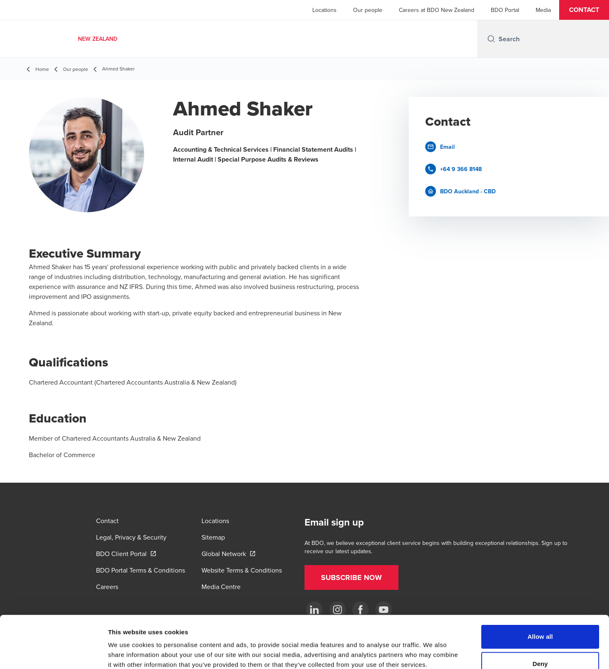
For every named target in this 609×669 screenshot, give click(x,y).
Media (543, 10)
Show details (432, 652)
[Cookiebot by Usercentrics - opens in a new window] (53, 653)
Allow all (540, 587)
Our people (367, 10)
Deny (540, 614)
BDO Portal (505, 10)
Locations (324, 10)
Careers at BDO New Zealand (436, 10)
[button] (584, 10)
